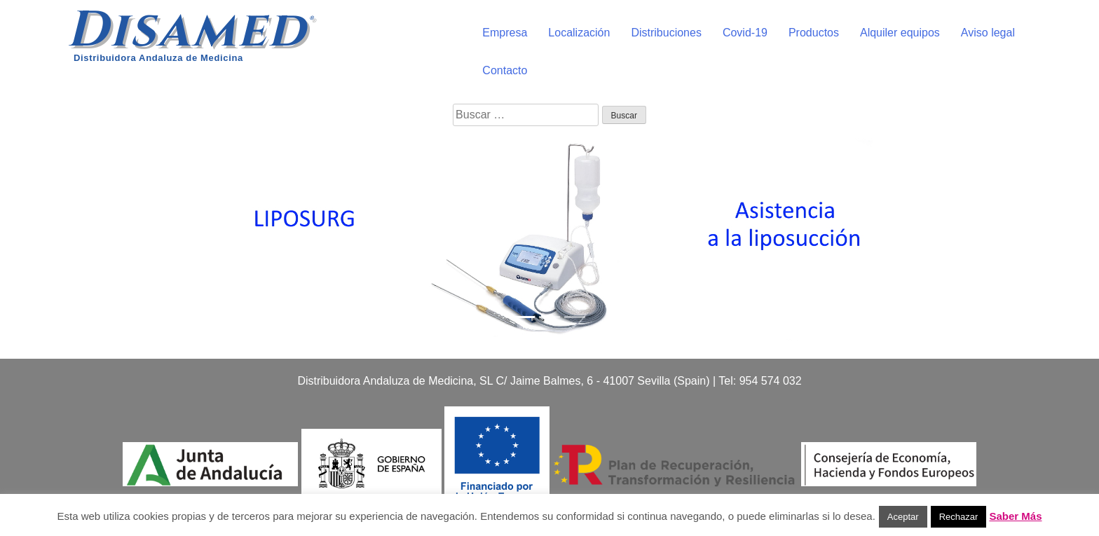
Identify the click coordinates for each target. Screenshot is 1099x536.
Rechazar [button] (958, 516)
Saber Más (1015, 516)
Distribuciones (666, 33)
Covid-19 (745, 33)
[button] (82, 237)
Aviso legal (988, 33)
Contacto (504, 70)
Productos (814, 33)
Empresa (504, 33)
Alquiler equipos (900, 33)
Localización (579, 33)
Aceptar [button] (903, 516)
